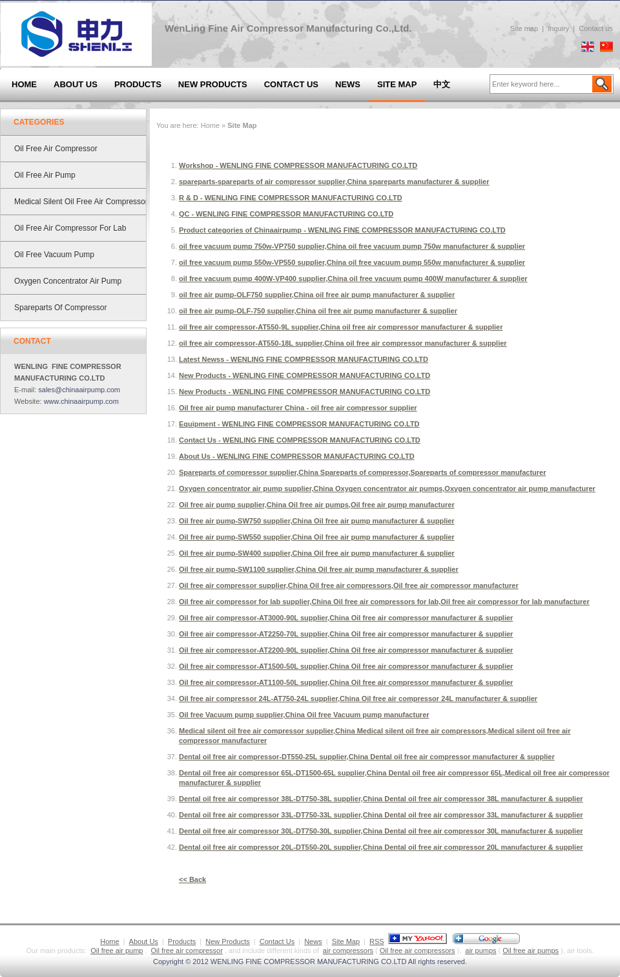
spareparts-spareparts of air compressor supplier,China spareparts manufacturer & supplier (334, 181)
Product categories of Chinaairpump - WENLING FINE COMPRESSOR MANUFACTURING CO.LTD (342, 230)
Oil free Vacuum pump (54, 254)
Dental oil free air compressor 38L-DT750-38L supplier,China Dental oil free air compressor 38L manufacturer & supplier (381, 799)
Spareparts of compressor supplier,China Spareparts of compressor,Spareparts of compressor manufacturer (362, 472)
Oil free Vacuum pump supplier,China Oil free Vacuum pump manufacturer (304, 715)
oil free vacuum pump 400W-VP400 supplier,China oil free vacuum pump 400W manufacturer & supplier (353, 278)
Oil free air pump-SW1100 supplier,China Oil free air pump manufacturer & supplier (319, 569)
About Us (76, 84)
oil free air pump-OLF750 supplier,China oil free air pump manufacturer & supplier (317, 295)
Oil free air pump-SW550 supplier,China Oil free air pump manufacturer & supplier (317, 537)
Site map (524, 28)
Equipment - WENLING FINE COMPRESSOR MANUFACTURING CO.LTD (299, 424)
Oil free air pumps (530, 950)
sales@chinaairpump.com (79, 390)
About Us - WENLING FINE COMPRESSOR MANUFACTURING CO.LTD (297, 456)
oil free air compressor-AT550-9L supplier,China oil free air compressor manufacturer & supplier (340, 327)
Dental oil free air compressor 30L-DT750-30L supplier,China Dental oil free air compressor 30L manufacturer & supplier (381, 831)
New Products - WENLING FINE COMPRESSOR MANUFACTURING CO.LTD (304, 375)
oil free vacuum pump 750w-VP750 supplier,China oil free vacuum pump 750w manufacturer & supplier (352, 246)
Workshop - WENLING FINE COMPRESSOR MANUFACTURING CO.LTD (298, 165)
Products (137, 84)
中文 (441, 84)
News (347, 84)
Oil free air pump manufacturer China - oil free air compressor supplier (298, 408)
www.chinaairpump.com (81, 401)
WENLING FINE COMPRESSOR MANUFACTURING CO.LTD (309, 961)
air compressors (348, 950)
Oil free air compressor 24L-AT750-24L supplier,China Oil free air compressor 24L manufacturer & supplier (358, 698)
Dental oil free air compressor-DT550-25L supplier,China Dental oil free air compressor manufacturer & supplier (367, 757)
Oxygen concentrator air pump (67, 281)
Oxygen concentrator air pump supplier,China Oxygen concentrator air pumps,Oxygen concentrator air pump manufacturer (387, 488)
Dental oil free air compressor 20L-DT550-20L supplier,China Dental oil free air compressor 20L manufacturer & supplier (381, 847)
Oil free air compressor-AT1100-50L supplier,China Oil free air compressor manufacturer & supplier (346, 682)
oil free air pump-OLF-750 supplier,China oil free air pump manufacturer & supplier (318, 311)
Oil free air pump (45, 175)
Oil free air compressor (56, 148)
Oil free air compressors (417, 950)
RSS (376, 941)
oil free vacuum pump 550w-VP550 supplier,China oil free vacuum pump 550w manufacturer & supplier (352, 262)
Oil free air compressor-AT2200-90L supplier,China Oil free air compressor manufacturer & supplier (346, 650)
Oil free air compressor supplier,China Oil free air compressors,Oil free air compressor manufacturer (349, 585)
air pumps (480, 950)
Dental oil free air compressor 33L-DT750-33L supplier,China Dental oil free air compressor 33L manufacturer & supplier (381, 815)
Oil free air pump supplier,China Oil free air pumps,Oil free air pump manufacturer (317, 505)
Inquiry (558, 28)
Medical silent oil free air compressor (81, 201)
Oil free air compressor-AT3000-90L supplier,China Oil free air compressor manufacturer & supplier (346, 618)
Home (24, 84)
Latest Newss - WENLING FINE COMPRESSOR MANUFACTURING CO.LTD (303, 359)
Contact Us (291, 84)
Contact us (596, 28)
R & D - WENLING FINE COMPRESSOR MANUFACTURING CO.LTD (290, 198)
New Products (212, 84)
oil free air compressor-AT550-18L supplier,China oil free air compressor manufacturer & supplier (343, 343)
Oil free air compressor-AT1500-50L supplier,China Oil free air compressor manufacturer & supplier (346, 666)
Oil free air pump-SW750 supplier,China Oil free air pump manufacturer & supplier (317, 521)
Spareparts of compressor (60, 307)
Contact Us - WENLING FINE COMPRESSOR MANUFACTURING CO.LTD (299, 440)
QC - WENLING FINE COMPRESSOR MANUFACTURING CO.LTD (286, 214)
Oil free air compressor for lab (70, 228)
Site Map (397, 84)
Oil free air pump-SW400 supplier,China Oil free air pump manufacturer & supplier (317, 553)
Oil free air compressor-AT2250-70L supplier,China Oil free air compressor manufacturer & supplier (346, 634)
